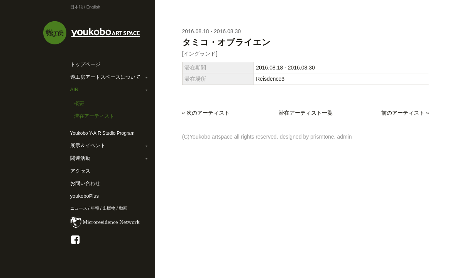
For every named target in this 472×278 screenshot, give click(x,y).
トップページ (85, 64)
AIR (74, 89)
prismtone (322, 137)
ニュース (78, 208)
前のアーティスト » (405, 113)
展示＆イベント (87, 145)
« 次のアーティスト (206, 113)
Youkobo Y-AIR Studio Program (102, 133)
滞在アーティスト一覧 (306, 113)
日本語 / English (85, 7)
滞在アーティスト (94, 116)
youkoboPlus (84, 196)
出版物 (109, 208)
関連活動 (80, 158)
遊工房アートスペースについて (105, 77)
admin (344, 137)
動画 (123, 208)
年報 (95, 208)
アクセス (80, 171)
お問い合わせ (85, 183)
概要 (79, 103)
